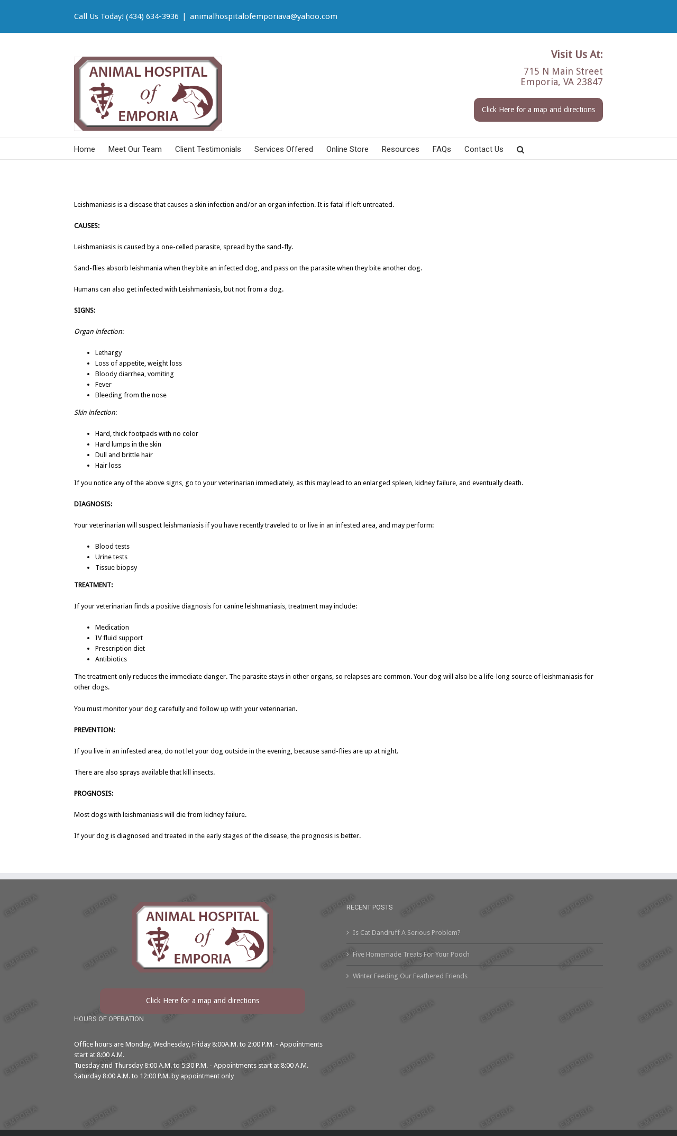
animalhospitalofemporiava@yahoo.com (263, 16)
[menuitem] (91, 148)
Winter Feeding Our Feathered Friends (410, 976)
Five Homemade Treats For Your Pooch (411, 954)
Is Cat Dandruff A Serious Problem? (407, 933)
